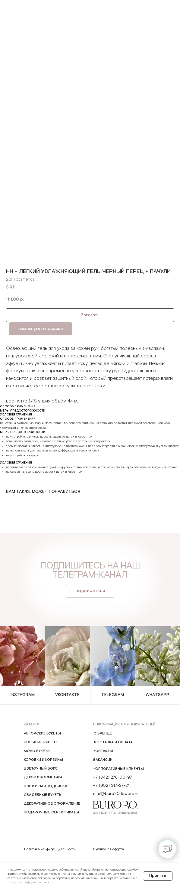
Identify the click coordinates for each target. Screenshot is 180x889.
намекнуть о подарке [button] (40, 329)
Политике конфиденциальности (30, 882)
